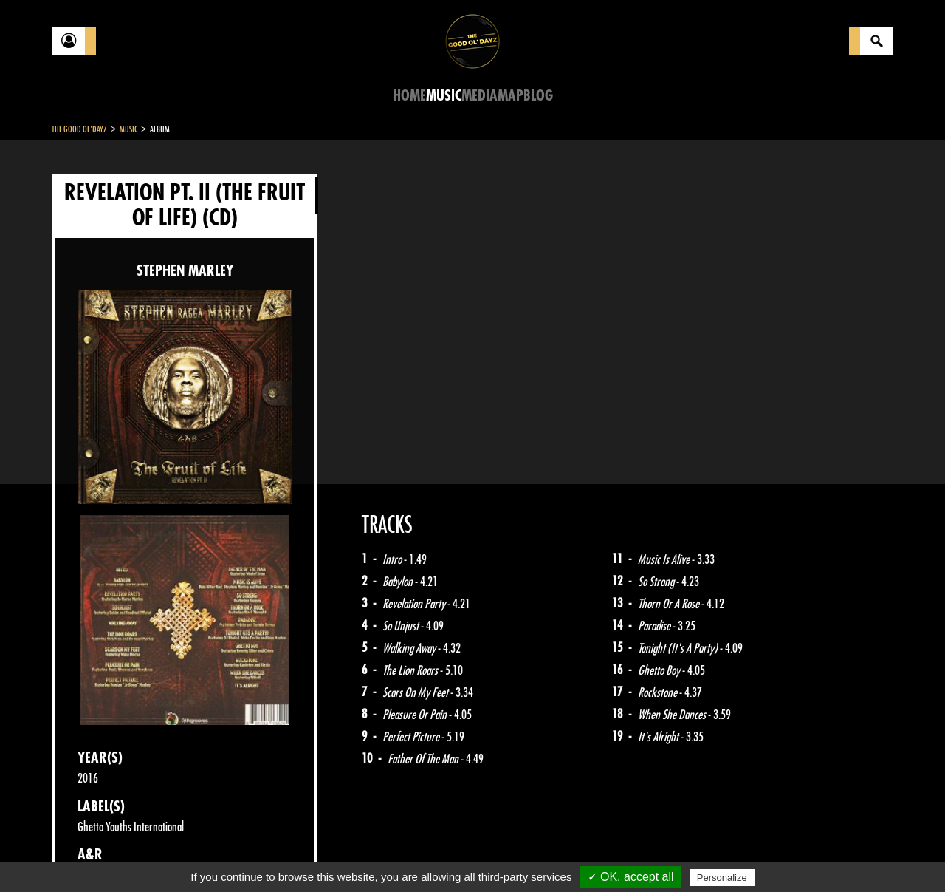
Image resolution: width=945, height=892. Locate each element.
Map (510, 95)
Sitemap (295, 855)
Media (479, 95)
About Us (237, 855)
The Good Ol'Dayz (79, 129)
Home (409, 95)
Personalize (722, 877)
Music (443, 95)
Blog (538, 95)
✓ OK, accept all (631, 877)
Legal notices (167, 855)
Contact (88, 853)
